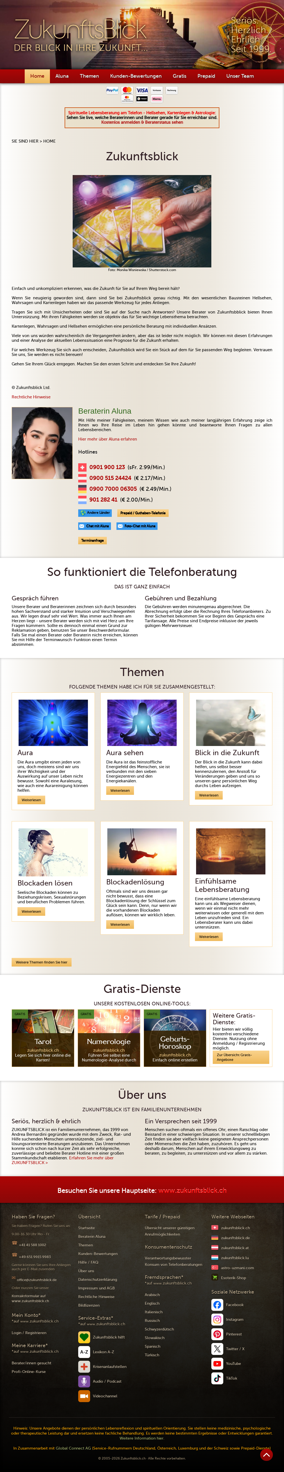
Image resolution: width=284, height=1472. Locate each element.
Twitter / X (235, 1349)
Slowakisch (154, 1338)
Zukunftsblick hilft (109, 1337)
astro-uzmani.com (237, 1268)
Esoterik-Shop (233, 1278)
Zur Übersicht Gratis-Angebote (234, 1057)
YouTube (233, 1364)
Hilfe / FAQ (88, 1262)
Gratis (179, 76)
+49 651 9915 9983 (35, 1257)
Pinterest (234, 1334)
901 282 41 (103, 500)
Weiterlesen (31, 800)
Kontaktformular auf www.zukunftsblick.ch (30, 1298)
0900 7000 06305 (113, 489)
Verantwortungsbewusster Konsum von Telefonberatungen (173, 1261)
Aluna (62, 76)
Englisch (152, 1303)
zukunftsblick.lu (235, 1258)
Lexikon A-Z (103, 1352)
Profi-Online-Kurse (29, 1372)
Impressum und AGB (96, 1288)
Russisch (152, 1321)
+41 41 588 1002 (32, 1245)
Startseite (86, 1228)
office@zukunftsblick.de (37, 1280)
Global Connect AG (73, 1448)
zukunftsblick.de (235, 1238)
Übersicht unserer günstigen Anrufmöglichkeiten (169, 1231)
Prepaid (206, 76)
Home (37, 76)
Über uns (86, 1271)
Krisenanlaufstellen (109, 1367)
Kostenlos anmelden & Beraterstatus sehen (142, 122)
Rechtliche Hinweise (31, 397)
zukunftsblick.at (235, 1248)
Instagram (235, 1319)
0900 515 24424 (110, 478)
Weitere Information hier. (142, 1438)
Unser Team (240, 76)
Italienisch (154, 1312)
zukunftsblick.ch (235, 1228)
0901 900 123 (107, 467)
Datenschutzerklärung (97, 1280)
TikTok (231, 1378)
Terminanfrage (92, 540)
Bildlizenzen (89, 1305)
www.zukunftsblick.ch (192, 1191)
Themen (89, 76)
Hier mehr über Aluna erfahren (107, 439)
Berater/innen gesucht (31, 1363)
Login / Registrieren (29, 1333)
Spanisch (152, 1346)
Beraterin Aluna (91, 1237)
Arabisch (152, 1295)
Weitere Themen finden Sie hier (41, 962)
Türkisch (152, 1355)
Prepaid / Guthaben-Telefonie (143, 513)
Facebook (235, 1305)
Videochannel (105, 1396)
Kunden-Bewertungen (136, 76)
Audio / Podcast (107, 1381)
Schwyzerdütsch (159, 1329)
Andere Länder (98, 513)
